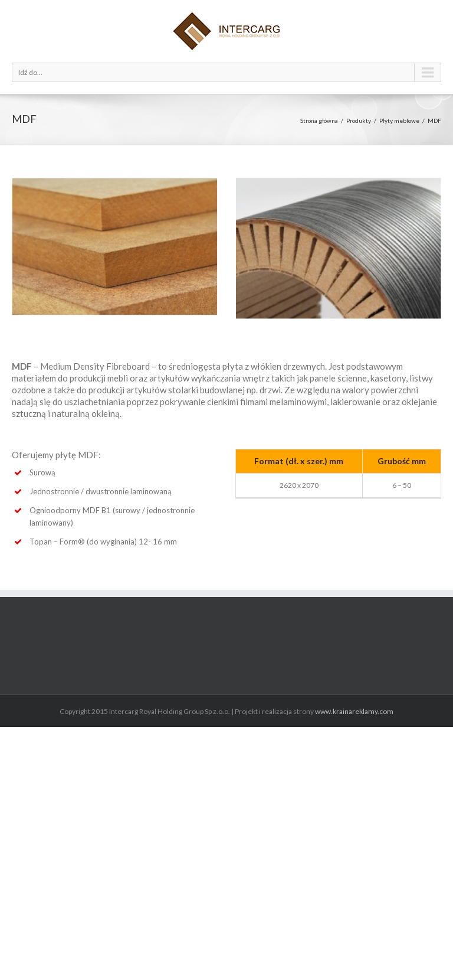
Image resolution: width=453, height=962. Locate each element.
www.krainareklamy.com (354, 711)
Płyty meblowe (399, 120)
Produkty (358, 120)
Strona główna (319, 120)
